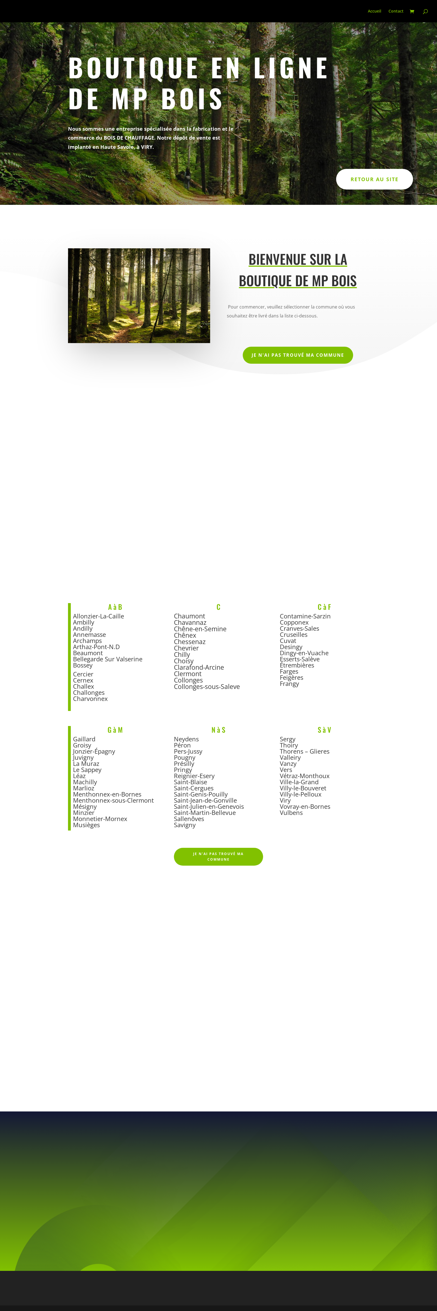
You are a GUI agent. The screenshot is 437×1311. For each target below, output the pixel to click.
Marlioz (83, 788)
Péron (182, 745)
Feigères (291, 677)
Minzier (83, 812)
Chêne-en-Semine (200, 628)
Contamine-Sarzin (305, 616)
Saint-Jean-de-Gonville (205, 800)
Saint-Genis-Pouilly (201, 794)
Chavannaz (190, 622)
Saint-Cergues (193, 788)
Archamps (87, 640)
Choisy (184, 660)
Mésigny (85, 806)
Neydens (186, 739)
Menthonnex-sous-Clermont (113, 800)
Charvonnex (90, 698)
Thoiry (289, 745)
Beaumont (88, 653)
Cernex (83, 680)
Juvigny (83, 757)
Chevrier (186, 648)
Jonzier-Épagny (94, 751)
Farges (289, 671)
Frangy (289, 683)
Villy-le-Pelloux (301, 794)
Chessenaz (190, 641)
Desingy (291, 646)
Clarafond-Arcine (199, 667)
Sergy (287, 739)
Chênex (185, 635)
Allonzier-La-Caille (98, 616)
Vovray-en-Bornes (305, 806)
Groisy (82, 745)
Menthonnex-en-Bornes (107, 794)
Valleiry (290, 757)
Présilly (184, 763)
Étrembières (297, 665)
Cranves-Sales (299, 628)
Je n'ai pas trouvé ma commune (298, 355)
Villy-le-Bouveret (303, 788)
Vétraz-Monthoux (305, 775)
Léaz (79, 775)
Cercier (83, 674)
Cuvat (288, 640)
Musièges (86, 824)
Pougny (184, 757)
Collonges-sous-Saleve (207, 686)
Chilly (182, 654)
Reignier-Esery (194, 775)
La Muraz (86, 763)
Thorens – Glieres (304, 751)
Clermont (187, 673)
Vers (286, 769)
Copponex (294, 622)
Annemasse (89, 634)
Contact (396, 11)
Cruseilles (293, 634)
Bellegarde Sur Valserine (107, 659)
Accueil (374, 11)
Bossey (83, 665)
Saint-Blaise (190, 782)
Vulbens (291, 812)
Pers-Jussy (188, 751)
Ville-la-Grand (299, 782)
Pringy (183, 769)
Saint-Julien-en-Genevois (209, 806)
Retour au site (375, 179)
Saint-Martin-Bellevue (205, 812)
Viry (285, 800)
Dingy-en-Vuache (304, 653)
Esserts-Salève (300, 659)
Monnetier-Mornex (100, 818)
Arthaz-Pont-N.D (96, 646)
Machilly (85, 782)
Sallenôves (189, 818)
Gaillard (84, 739)
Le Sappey (87, 769)
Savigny (185, 824)
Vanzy (288, 763)
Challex (83, 686)
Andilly (83, 628)
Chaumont (189, 615)
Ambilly (83, 622)
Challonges (89, 692)
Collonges (188, 680)
